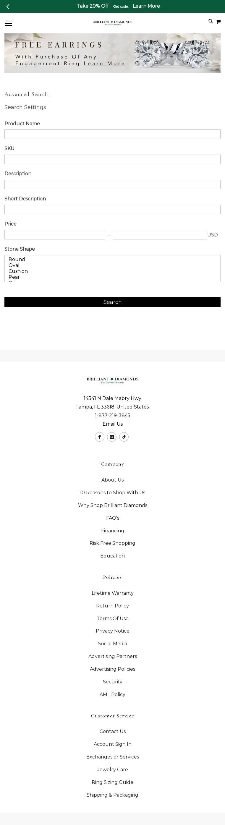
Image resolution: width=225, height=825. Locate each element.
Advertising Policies (112, 669)
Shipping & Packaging (112, 795)
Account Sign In (113, 744)
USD (212, 235)
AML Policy (112, 694)
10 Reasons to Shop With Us (112, 492)
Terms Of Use (113, 618)
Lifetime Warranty (113, 593)
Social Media (112, 643)
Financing (112, 531)
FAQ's (112, 518)
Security (112, 682)
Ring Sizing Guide (112, 782)
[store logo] (112, 22)
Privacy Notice (113, 631)
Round (110, 259)
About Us (112, 480)
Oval (110, 265)
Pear (110, 277)
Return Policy (112, 606)
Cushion (110, 271)
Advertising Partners (112, 656)
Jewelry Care (112, 769)
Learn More (146, 6)
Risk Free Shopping (112, 543)
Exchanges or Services (112, 757)
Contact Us (113, 731)
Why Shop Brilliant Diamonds (112, 505)
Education (112, 556)
